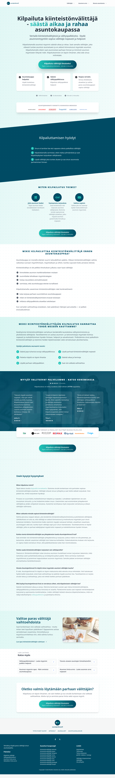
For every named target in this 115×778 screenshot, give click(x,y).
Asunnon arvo (83, 3)
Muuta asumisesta (100, 3)
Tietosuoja (79, 751)
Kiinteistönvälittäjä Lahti (47, 760)
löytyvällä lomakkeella (39, 488)
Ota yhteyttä (80, 762)
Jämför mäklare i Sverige (83, 755)
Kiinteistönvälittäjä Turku (47, 755)
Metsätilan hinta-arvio (10, 761)
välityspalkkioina (38, 595)
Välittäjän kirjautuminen (83, 758)
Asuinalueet (62, 731)
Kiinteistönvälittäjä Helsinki (48, 749)
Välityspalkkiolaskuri (10, 757)
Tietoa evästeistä (81, 753)
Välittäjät (71, 3)
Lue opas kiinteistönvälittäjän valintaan (31, 642)
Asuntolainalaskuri (75, 731)
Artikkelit (52, 731)
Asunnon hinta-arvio (10, 759)
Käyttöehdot (80, 749)
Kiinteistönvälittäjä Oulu (47, 759)
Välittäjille (79, 760)
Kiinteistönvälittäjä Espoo (47, 751)
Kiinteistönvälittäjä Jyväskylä (48, 762)
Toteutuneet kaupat (40, 731)
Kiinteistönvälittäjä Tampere (48, 753)
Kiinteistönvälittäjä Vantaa (48, 757)
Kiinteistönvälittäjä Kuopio (48, 764)
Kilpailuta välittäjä (9, 755)
